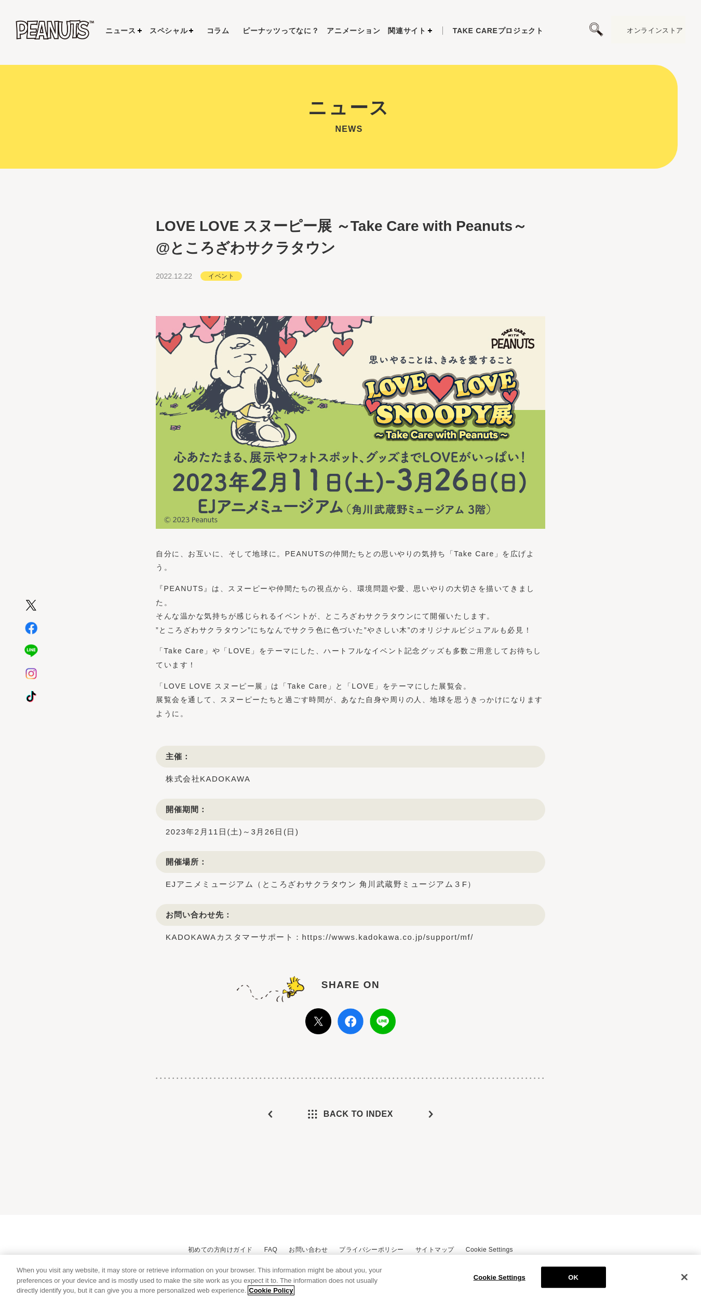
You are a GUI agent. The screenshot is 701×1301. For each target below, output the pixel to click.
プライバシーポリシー (371, 1249)
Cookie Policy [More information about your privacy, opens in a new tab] (271, 1294)
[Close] (684, 1280)
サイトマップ (434, 1249)
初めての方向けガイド (220, 1249)
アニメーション (353, 30)
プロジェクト (498, 30)
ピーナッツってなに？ (280, 30)
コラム (218, 30)
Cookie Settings (489, 1249)
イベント (221, 283)
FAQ (270, 1249)
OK (573, 1281)
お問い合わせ (308, 1249)
